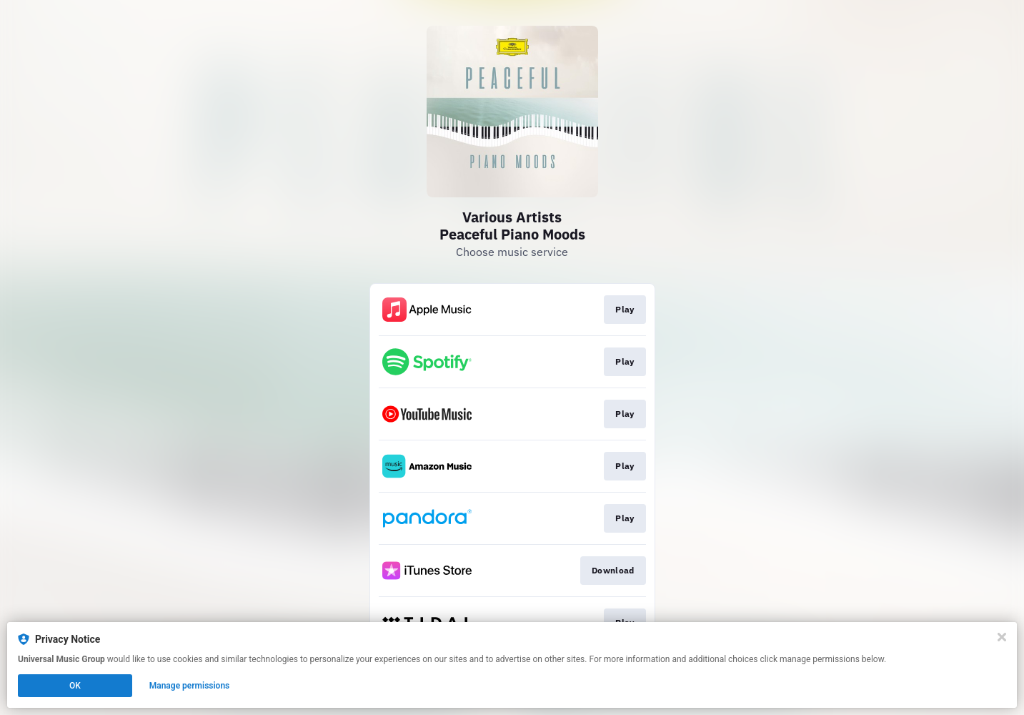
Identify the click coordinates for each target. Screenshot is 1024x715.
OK (75, 686)
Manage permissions (189, 686)
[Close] (1001, 637)
